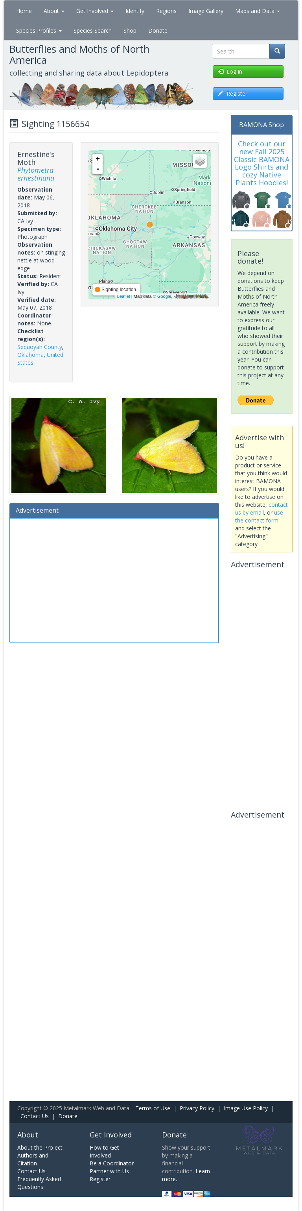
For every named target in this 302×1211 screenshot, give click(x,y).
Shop (129, 30)
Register (100, 1179)
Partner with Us (109, 1171)
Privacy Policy (197, 1108)
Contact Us (34, 1116)
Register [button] (232, 93)
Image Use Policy (246, 1108)
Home (24, 11)
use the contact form (259, 516)
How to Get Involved (104, 1151)
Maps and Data (257, 11)
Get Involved (95, 11)
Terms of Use (152, 1108)
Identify (134, 11)
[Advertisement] (114, 579)
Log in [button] (230, 71)
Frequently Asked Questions (39, 1183)
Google (164, 296)
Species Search (93, 30)
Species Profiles (39, 30)
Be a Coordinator (112, 1163)
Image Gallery (205, 11)
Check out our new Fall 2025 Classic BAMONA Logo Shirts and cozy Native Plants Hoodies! (261, 163)
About (54, 11)
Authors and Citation (32, 1159)
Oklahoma (30, 354)
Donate (158, 30)
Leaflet (123, 296)
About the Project (40, 1147)
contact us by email (261, 508)
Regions (166, 11)
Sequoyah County (39, 347)
